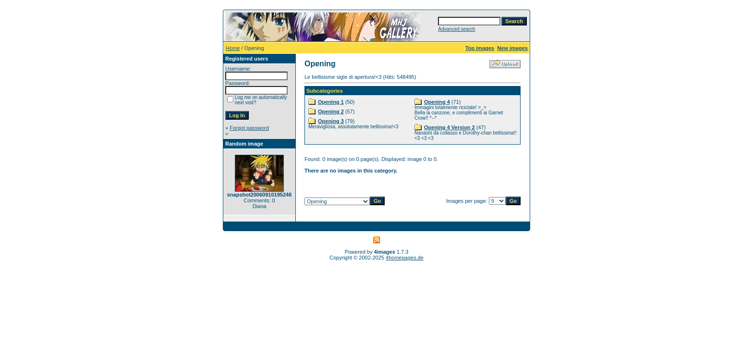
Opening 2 (331, 111)
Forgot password (249, 128)
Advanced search (456, 29)
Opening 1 (331, 102)
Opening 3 (331, 121)
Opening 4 (437, 102)
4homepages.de (405, 257)
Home (233, 48)
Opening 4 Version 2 (449, 127)
